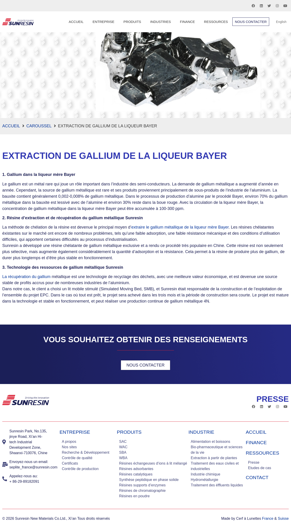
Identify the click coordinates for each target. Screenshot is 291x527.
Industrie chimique (205, 474)
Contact (257, 477)
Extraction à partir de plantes (214, 458)
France (267, 518)
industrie (201, 432)
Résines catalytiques (136, 474)
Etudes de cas (259, 468)
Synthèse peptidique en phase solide (149, 480)
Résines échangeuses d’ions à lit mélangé (153, 463)
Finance (187, 22)
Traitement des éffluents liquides (217, 485)
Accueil (76, 22)
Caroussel (39, 126)
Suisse (283, 518)
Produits (132, 22)
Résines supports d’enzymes (142, 485)
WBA (123, 458)
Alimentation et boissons (210, 441)
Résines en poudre (134, 496)
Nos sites (69, 447)
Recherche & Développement (85, 452)
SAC (123, 441)
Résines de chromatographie (142, 491)
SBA (122, 452)
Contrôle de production (80, 469)
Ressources (216, 22)
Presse (253, 462)
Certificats (70, 463)
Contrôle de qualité (77, 458)
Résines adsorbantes (136, 469)
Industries (160, 22)
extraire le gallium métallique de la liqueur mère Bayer (179, 227)
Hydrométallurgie (204, 480)
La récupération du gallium (26, 276)
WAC (123, 447)
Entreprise (103, 22)
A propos (69, 441)
